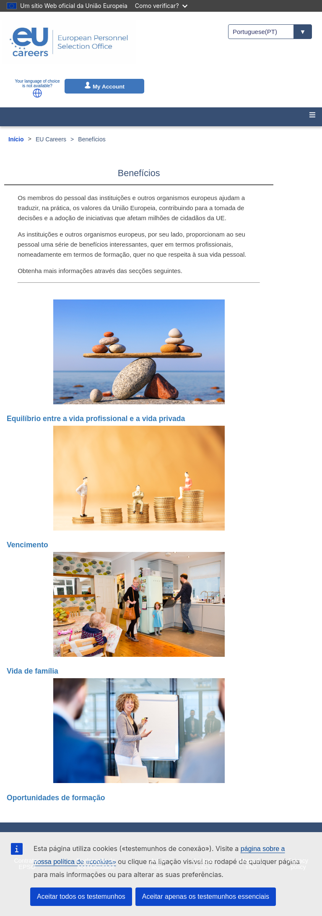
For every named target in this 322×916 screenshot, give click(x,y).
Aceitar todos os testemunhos (81, 896)
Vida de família (32, 671)
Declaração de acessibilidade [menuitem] (95, 863)
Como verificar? (161, 5)
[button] (37, 93)
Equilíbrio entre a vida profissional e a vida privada (96, 418)
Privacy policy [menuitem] (298, 863)
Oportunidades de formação (56, 798)
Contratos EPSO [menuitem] (27, 863)
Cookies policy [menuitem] (203, 863)
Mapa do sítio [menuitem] (251, 863)
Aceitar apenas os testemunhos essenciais (205, 896)
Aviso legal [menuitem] (158, 863)
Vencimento (27, 545)
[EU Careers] (69, 47)
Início (16, 139)
